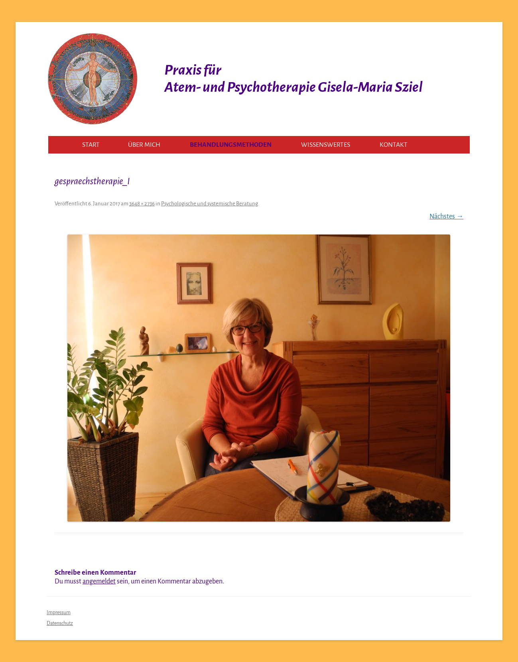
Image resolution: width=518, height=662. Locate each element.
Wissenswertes (325, 144)
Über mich (144, 144)
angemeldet (99, 581)
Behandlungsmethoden (231, 144)
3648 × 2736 (142, 204)
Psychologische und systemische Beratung (209, 204)
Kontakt (394, 144)
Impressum (59, 612)
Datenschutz (60, 623)
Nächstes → (446, 216)
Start (91, 144)
